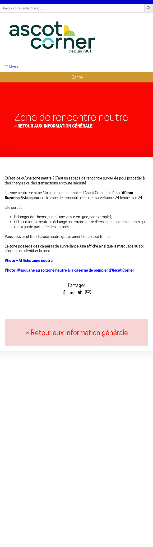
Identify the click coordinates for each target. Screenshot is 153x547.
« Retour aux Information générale (53, 124)
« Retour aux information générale (76, 331)
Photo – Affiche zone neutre (29, 259)
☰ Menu (11, 65)
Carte (76, 75)
